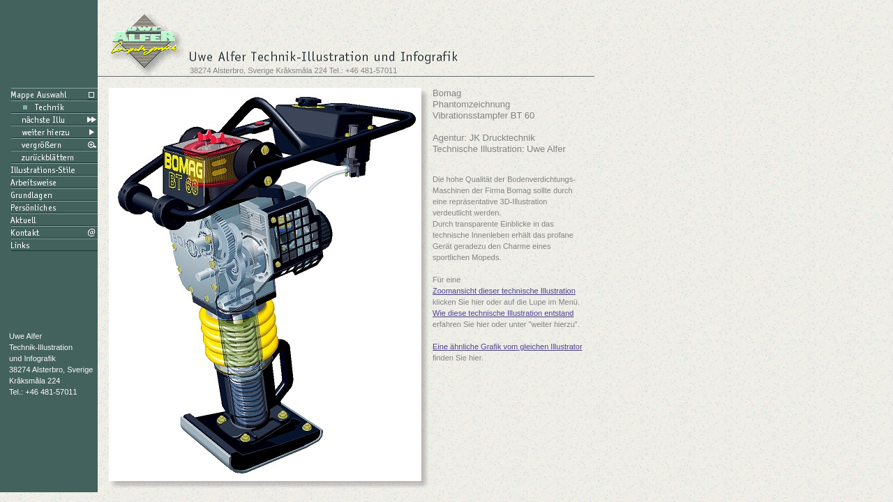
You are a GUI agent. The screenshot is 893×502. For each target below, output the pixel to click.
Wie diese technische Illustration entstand (503, 313)
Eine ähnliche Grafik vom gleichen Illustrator (508, 346)
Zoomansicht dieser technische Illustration (504, 291)
